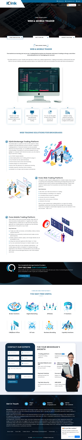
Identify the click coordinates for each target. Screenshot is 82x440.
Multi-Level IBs (41, 37)
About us (38, 5)
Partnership (52, 431)
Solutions (48, 5)
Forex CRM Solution (15, 37)
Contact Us (60, 1)
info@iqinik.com (70, 1)
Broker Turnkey (54, 5)
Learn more (71, 436)
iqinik (79, 1)
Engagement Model (62, 5)
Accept (77, 436)
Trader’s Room (26, 431)
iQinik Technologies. (38, 437)
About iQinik (10, 431)
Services (43, 5)
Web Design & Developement (39, 431)
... (56, 431)
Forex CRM (17, 431)
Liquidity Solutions (67, 37)
